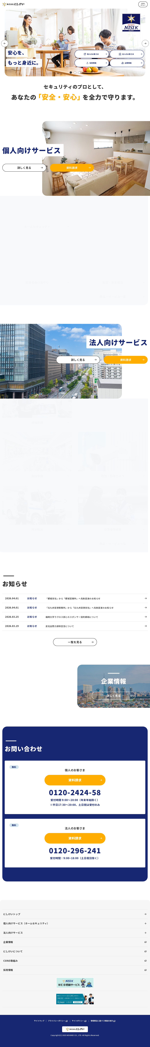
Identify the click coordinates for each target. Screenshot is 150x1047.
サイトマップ (39, 1019)
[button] (71, 72)
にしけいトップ (75, 912)
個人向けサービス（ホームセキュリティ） (26, 922)
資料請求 (85, 778)
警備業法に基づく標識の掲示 (103, 1019)
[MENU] (143, 4)
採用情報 (97, 64)
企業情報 (132, 64)
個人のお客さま (96, 55)
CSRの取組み (75, 959)
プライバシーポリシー (58, 1019)
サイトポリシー (79, 1019)
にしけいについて (75, 950)
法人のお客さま (131, 55)
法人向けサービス (13, 931)
